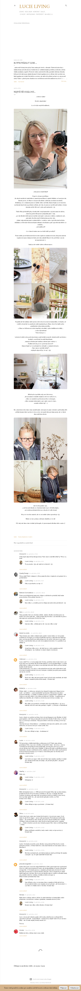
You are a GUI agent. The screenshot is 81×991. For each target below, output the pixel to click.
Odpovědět (23, 569)
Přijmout (63, 988)
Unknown (22, 659)
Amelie (21, 930)
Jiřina (21, 813)
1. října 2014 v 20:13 (30, 930)
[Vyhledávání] (66, 5)
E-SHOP (22, 14)
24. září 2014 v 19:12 (31, 659)
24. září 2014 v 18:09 (28, 612)
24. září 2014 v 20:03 (32, 714)
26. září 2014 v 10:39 (38, 701)
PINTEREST (39, 14)
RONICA (22, 688)
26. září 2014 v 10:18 (38, 675)
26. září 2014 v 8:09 (32, 841)
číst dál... (64, 81)
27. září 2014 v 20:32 (38, 728)
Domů (21, 12)
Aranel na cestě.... (24, 633)
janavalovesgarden (25, 864)
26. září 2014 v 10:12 (38, 600)
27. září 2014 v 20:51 (38, 801)
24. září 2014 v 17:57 (34, 573)
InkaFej (21, 771)
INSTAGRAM (30, 14)
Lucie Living (34, 6)
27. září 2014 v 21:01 (38, 879)
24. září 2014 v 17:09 (32, 554)
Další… (43, 12)
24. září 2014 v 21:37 (30, 771)
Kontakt (36, 12)
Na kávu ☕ (48, 14)
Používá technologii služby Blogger (40, 979)
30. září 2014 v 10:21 (32, 914)
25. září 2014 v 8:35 (28, 813)
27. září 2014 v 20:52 (38, 827)
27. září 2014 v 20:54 (38, 850)
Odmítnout (74, 988)
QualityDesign (24, 573)
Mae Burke (48, 982)
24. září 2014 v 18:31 (36, 633)
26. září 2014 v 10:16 (38, 645)
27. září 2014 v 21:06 (38, 902)
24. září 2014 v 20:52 (29, 740)
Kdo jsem (28, 12)
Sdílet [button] (15, 81)
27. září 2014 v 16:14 (30, 895)
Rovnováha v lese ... (25, 62)
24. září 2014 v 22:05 (32, 789)
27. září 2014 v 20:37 (38, 756)
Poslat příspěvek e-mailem (25, 537)
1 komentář (21, 81)
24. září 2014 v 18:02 (39, 592)
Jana (20, 612)
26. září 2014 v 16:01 (37, 864)
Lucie (21, 740)
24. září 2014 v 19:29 (31, 688)
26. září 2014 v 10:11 (38, 561)
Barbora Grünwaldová (26, 593)
